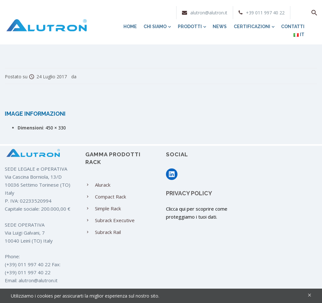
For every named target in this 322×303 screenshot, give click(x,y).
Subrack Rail (108, 232)
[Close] (309, 295)
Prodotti (192, 26)
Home (130, 26)
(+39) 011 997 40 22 (28, 264)
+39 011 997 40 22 (265, 13)
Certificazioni (254, 26)
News (220, 26)
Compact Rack (110, 196)
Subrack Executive (115, 220)
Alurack (102, 185)
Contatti (292, 26)
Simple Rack (108, 208)
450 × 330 (55, 128)
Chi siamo (157, 26)
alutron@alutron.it (208, 13)
